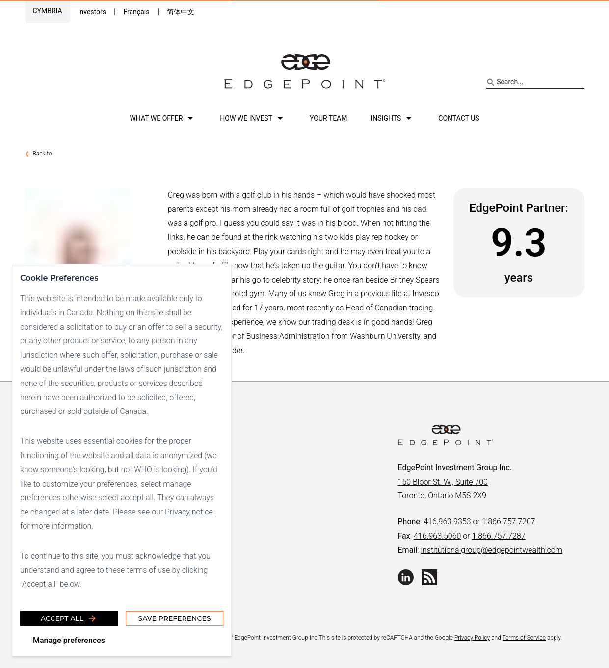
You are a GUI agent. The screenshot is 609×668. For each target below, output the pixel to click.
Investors (92, 12)
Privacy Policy (472, 637)
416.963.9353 (447, 521)
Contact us (458, 118)
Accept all (69, 618)
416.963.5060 (437, 535)
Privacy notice (189, 511)
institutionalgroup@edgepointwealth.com (491, 550)
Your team (328, 118)
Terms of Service (524, 637)
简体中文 (180, 12)
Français (136, 12)
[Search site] (535, 82)
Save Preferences (174, 618)
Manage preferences (69, 640)
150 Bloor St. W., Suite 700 (443, 482)
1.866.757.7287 (499, 535)
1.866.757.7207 (508, 521)
